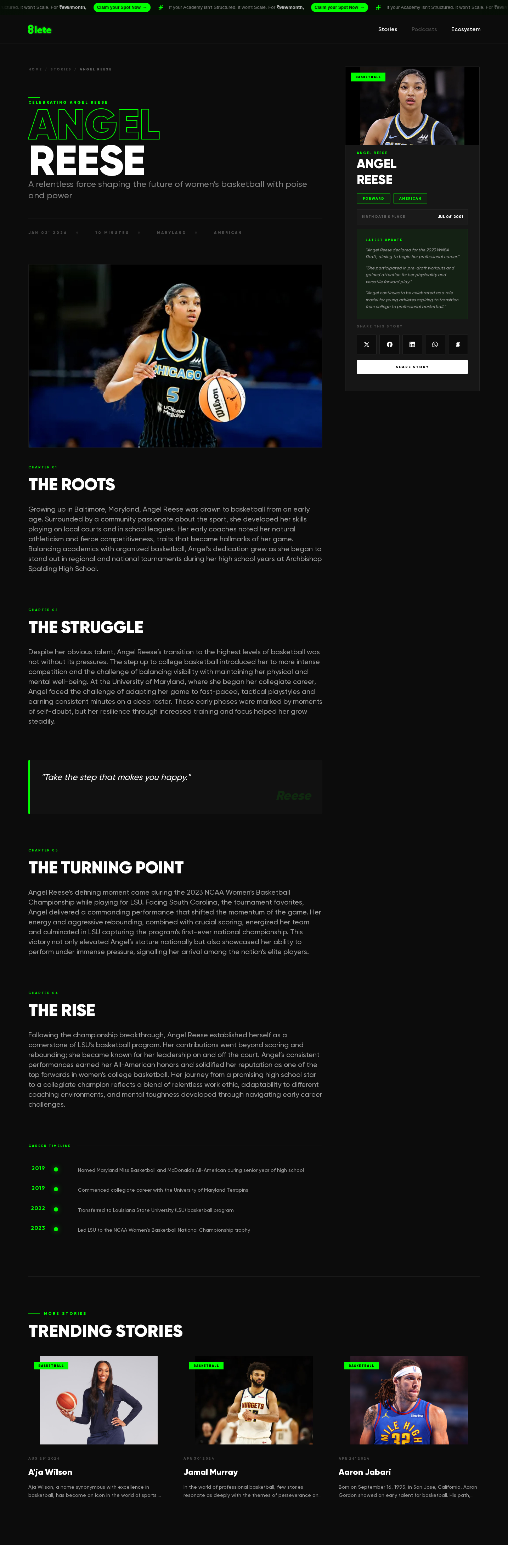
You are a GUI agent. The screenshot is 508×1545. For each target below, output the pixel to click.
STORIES (61, 69)
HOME (35, 69)
